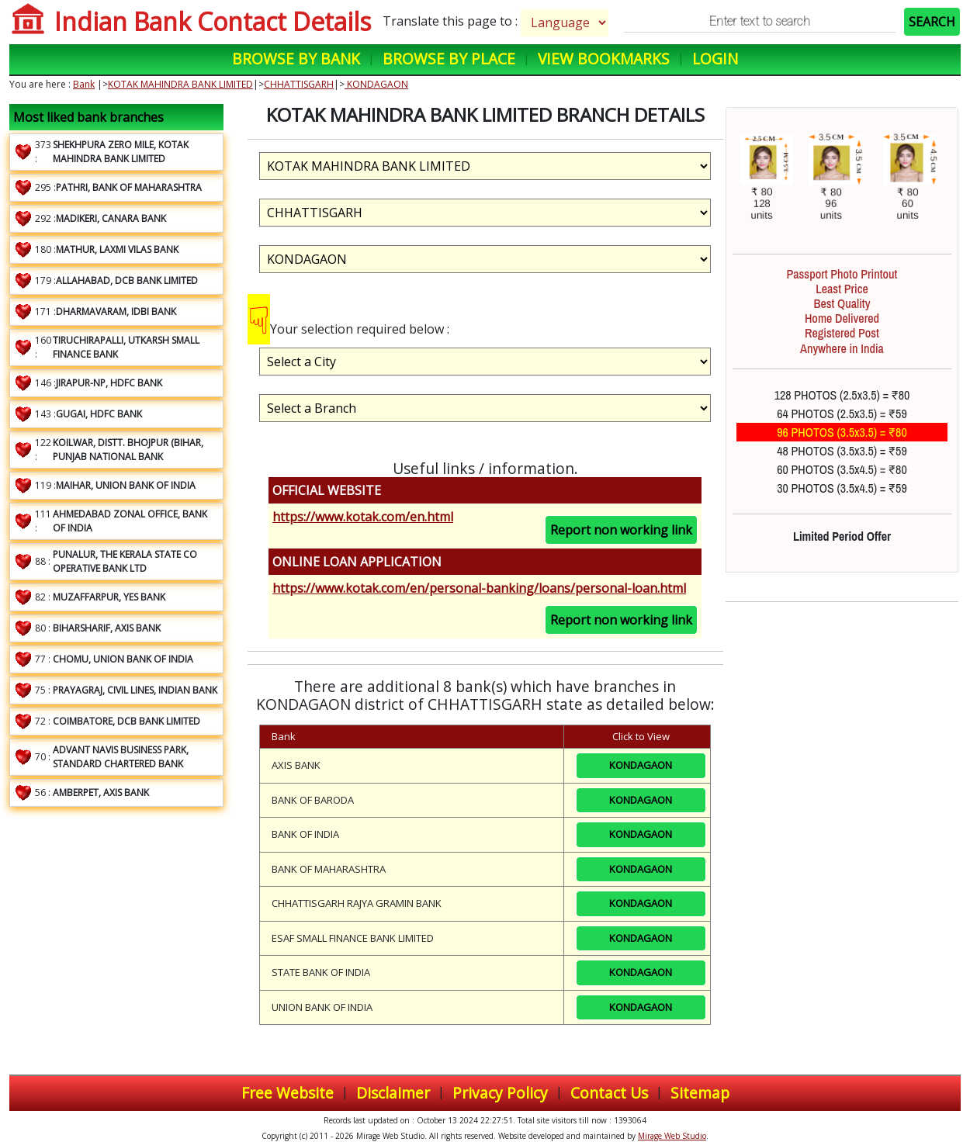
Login (715, 58)
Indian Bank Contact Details (212, 21)
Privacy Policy (500, 1092)
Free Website (287, 1092)
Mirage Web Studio (672, 1135)
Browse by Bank (296, 58)
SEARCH (932, 21)
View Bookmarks (604, 58)
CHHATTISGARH (299, 84)
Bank (84, 84)
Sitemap (699, 1092)
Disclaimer (393, 1092)
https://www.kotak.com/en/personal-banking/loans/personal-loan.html (479, 588)
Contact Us (609, 1092)
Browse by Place (449, 58)
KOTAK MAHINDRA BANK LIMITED (180, 84)
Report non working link (621, 529)
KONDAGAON (376, 84)
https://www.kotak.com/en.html (362, 516)
